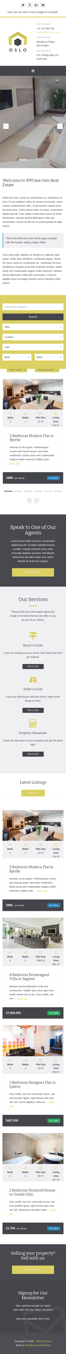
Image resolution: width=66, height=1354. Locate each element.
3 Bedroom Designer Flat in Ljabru (32, 1084)
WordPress (31, 1345)
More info (15, 463)
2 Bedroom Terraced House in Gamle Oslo (32, 1192)
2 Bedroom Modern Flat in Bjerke (32, 438)
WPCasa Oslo (44, 1341)
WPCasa (45, 1345)
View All (33, 793)
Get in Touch (33, 572)
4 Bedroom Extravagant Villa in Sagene (29, 976)
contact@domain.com (48, 32)
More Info (33, 666)
